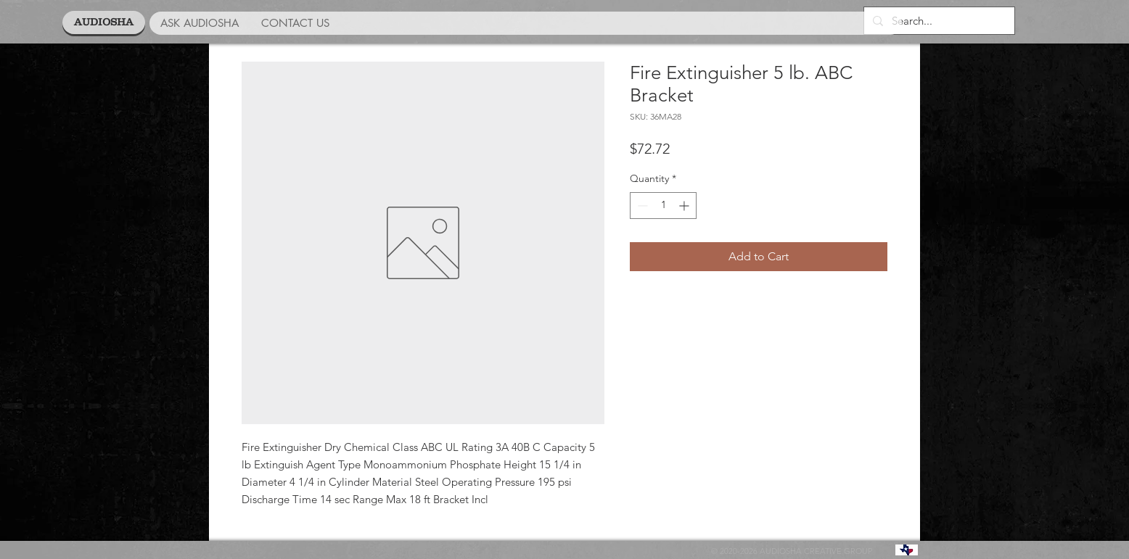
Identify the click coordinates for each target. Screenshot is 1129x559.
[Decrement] (641, 205)
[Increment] (685, 205)
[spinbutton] (663, 205)
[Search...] (938, 20)
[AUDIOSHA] (103, 22)
